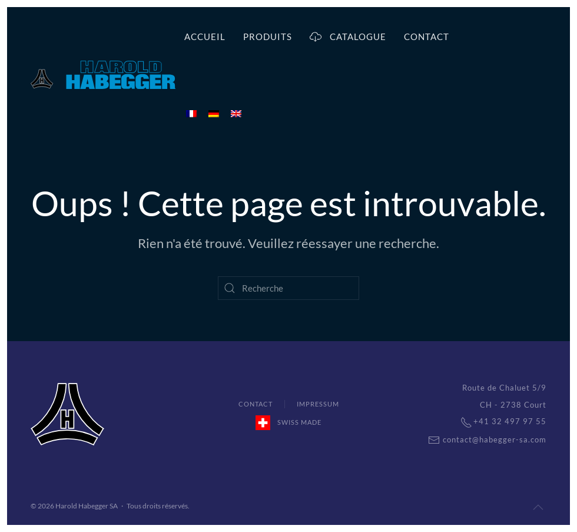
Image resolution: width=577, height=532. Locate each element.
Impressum (318, 404)
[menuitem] (191, 113)
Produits (267, 36)
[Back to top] (538, 507)
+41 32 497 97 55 (497, 421)
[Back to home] (103, 74)
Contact (426, 36)
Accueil (205, 36)
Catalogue (348, 36)
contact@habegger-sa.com (481, 439)
